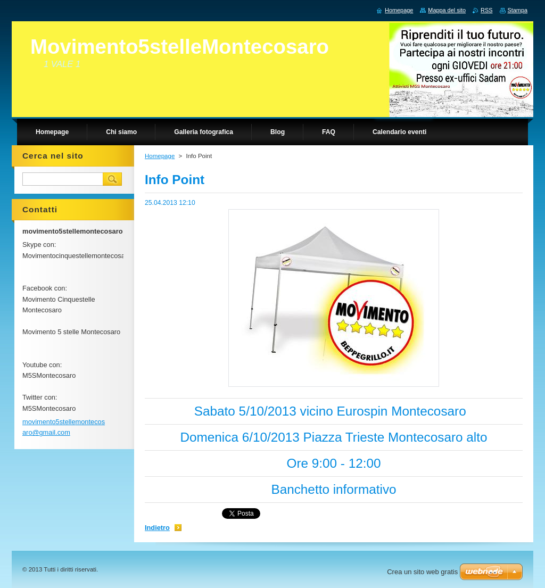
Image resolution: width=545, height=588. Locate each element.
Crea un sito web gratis (422, 572)
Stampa (517, 10)
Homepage (160, 156)
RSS (486, 10)
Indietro (157, 528)
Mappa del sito (447, 10)
